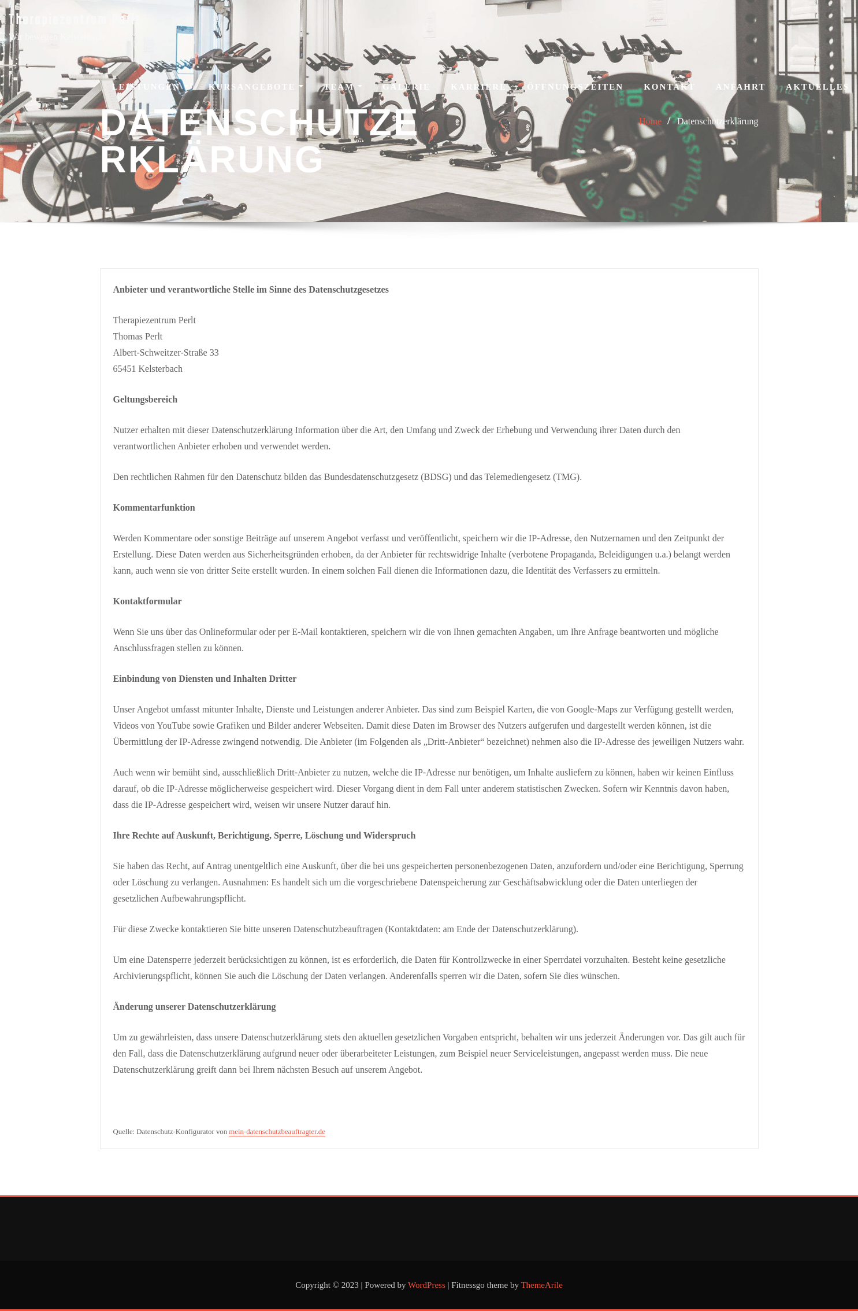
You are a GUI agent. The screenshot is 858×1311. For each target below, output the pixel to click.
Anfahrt (741, 86)
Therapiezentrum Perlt (75, 20)
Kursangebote (256, 86)
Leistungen (150, 86)
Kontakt (670, 86)
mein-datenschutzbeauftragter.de (277, 1132)
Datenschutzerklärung (717, 121)
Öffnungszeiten (575, 86)
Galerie (406, 86)
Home (650, 121)
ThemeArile (541, 1285)
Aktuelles (817, 86)
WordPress (426, 1285)
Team (343, 86)
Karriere (479, 86)
